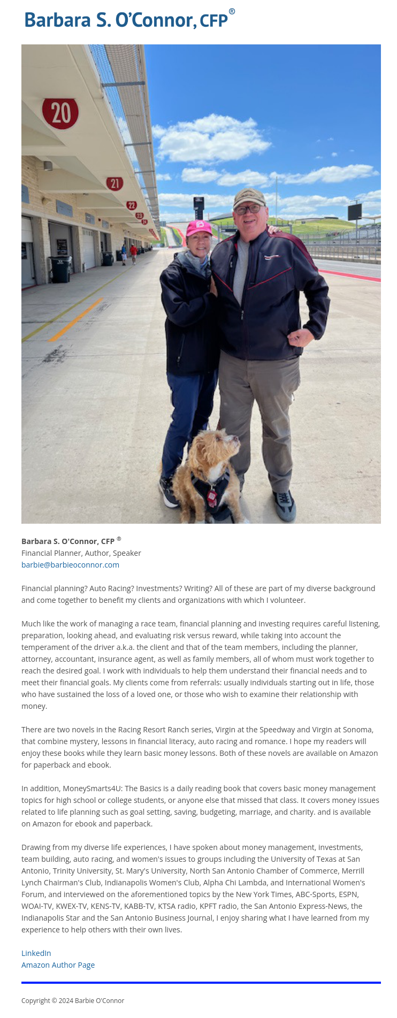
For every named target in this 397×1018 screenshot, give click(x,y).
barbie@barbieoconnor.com (70, 565)
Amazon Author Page (58, 965)
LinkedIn (36, 953)
